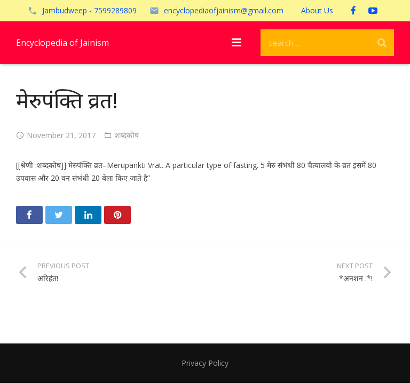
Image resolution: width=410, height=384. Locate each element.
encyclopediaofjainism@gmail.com (223, 10)
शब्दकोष (127, 135)
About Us (317, 10)
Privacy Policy (205, 363)
